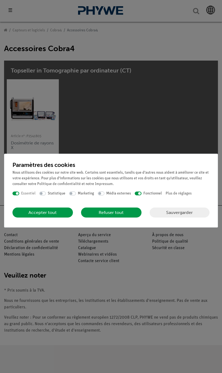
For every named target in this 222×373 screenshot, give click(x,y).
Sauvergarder (179, 212)
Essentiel (28, 194)
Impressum (104, 184)
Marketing (86, 194)
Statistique (56, 194)
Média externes (118, 194)
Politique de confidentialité (59, 184)
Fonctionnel (152, 194)
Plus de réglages (179, 194)
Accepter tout (42, 212)
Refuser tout (111, 212)
